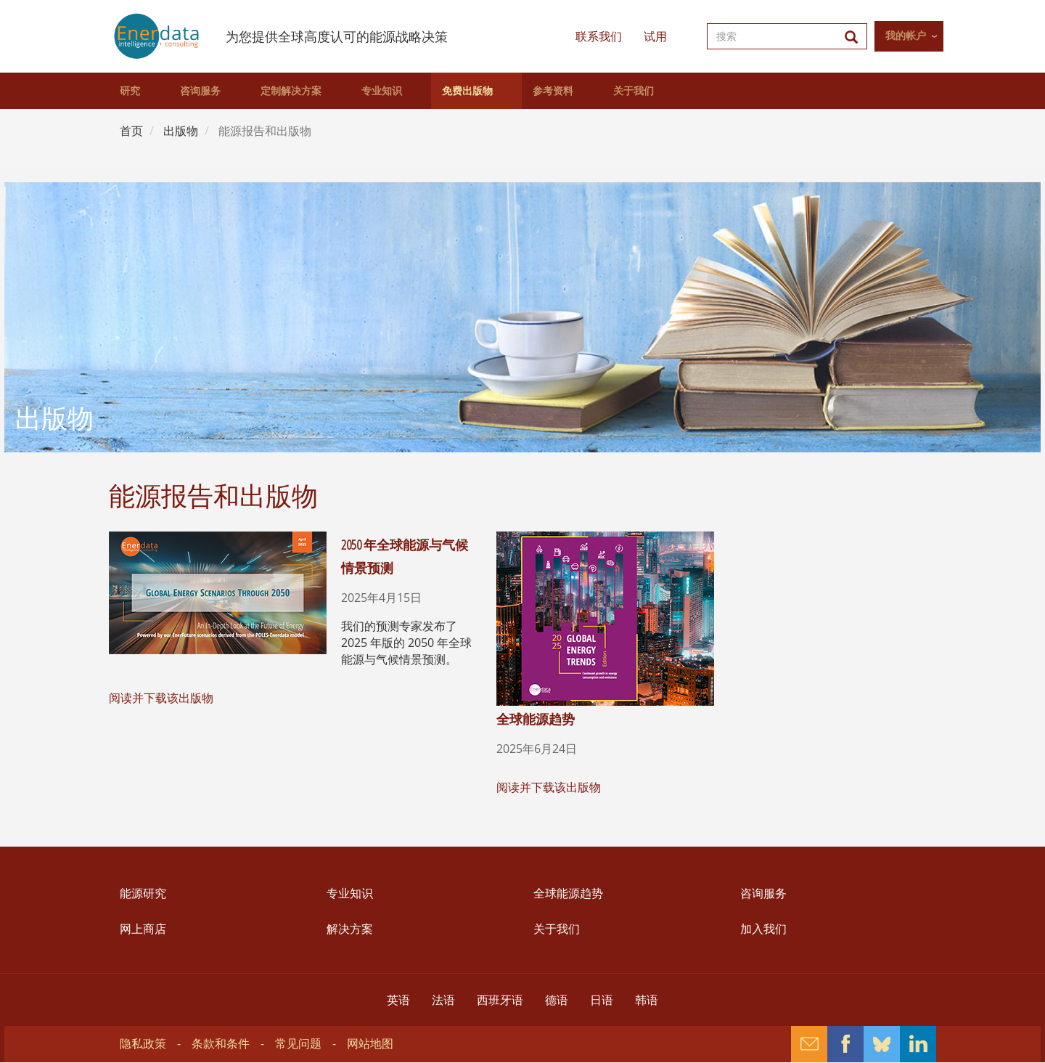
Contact (809, 1044)
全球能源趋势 (535, 719)
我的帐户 (905, 35)
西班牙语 (500, 1000)
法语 (443, 1000)
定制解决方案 (291, 90)
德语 (556, 1000)
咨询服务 (200, 90)
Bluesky (882, 1044)
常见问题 (298, 1043)
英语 (398, 1000)
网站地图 (370, 1043)
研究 (130, 90)
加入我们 (763, 929)
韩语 (646, 1000)
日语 (601, 1000)
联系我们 (598, 36)
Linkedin (918, 1044)
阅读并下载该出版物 (161, 698)
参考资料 (553, 90)
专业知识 (381, 90)
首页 (131, 131)
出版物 (180, 131)
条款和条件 (221, 1043)
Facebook (845, 1044)
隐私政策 (143, 1043)
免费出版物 (467, 90)
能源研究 (143, 893)
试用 (655, 36)
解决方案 (350, 929)
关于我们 (633, 90)
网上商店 (143, 929)
